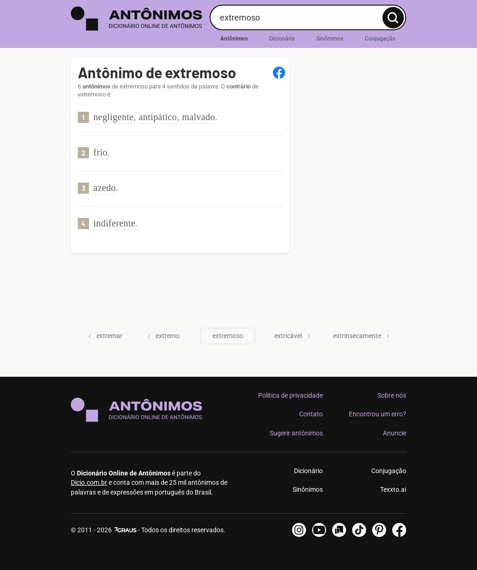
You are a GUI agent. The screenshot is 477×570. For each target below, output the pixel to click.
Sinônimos (329, 38)
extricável (292, 335)
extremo (163, 335)
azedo (105, 188)
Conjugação (380, 38)
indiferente (115, 223)
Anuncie (394, 433)
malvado (198, 117)
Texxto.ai (393, 489)
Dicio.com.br (89, 482)
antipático (158, 117)
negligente (114, 117)
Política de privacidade (290, 395)
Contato (311, 414)
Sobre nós (391, 395)
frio (101, 152)
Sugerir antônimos (296, 433)
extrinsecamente (361, 335)
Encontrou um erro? (377, 414)
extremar (105, 335)
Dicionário (282, 38)
